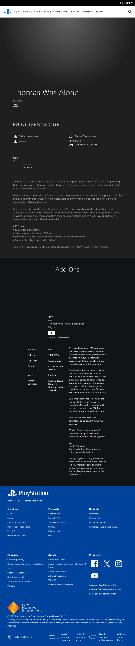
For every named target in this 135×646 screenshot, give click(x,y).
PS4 (38, 12)
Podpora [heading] (12, 554)
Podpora (99, 12)
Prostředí (93, 513)
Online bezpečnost (98, 522)
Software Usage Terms (121, 637)
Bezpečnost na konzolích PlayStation (25, 563)
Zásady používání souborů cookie (106, 637)
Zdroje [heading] (52, 554)
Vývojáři (52, 580)
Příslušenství (61, 12)
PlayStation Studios (16, 522)
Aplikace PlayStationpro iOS (102, 584)
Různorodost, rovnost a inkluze (104, 526)
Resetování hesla (15, 577)
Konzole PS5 (54, 513)
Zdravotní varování (57, 575)
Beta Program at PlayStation (102, 593)
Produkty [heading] (53, 509)
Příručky (11, 585)
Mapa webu (93, 637)
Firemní (11, 531)
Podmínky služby (56, 559)
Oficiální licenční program (60, 584)
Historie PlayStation (16, 535)
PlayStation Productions (18, 526)
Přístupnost (94, 518)
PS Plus (47, 12)
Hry (15, 12)
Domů (10, 500)
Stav (9, 568)
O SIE (9, 513)
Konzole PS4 (54, 518)
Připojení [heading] (94, 554)
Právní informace (54, 637)
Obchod (86, 12)
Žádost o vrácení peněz (18, 581)
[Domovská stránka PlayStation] (7, 12)
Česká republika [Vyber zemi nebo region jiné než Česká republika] (20, 637)
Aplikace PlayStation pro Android (105, 589)
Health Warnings (77, 446)
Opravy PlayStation (16, 572)
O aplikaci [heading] (13, 509)
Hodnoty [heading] (94, 509)
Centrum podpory (15, 559)
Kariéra (10, 518)
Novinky (75, 12)
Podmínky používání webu (80, 637)
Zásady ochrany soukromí (65, 637)
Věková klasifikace (57, 571)
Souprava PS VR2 (56, 522)
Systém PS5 (27, 12)
